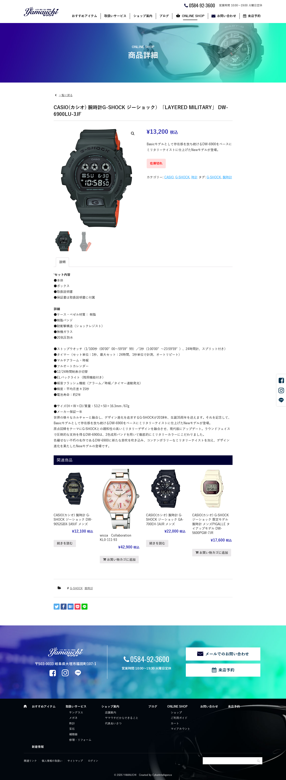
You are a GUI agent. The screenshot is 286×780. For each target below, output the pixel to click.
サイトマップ (75, 761)
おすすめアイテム (84, 16)
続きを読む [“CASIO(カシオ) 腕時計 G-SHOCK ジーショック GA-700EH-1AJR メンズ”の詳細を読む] (157, 543)
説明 (62, 262)
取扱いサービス (115, 16)
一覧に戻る (66, 95)
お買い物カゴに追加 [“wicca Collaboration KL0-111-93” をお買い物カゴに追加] (121, 560)
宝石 (72, 728)
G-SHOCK (182, 177)
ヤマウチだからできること (121, 718)
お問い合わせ (226, 16)
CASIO (169, 177)
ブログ (164, 16)
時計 (194, 177)
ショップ (176, 712)
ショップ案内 (142, 16)
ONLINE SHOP (193, 16)
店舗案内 (110, 712)
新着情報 (38, 746)
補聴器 (73, 734)
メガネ (73, 718)
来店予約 (254, 16)
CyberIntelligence (162, 775)
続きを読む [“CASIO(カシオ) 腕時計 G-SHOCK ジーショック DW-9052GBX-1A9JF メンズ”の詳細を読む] (65, 543)
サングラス (76, 712)
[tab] (62, 262)
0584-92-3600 (149, 659)
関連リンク (30, 761)
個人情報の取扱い (52, 761)
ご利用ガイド (179, 718)
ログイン (93, 761)
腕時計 (227, 177)
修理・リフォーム (80, 740)
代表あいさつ (113, 723)
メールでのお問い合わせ (227, 654)
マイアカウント (180, 728)
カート (175, 723)
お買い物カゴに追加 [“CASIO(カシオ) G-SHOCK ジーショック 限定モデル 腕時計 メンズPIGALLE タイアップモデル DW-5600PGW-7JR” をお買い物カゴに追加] (213, 553)
